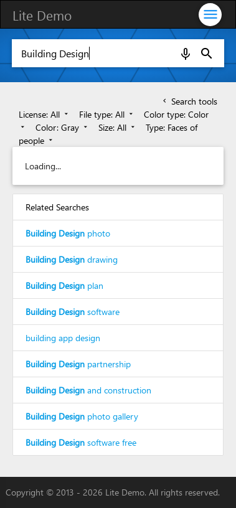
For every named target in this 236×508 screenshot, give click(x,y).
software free (81, 442)
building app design (63, 338)
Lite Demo (42, 15)
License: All (44, 114)
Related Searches (57, 207)
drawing (72, 259)
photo (68, 233)
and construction (88, 390)
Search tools (189, 101)
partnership (78, 364)
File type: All (107, 114)
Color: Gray (62, 127)
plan (64, 285)
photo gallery (82, 416)
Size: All (117, 127)
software (73, 312)
